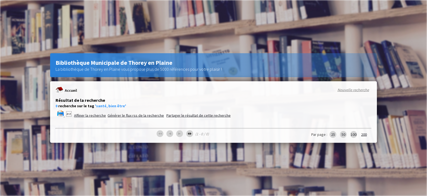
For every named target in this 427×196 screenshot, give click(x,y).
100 (353, 134)
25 (333, 134)
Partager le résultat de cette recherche (198, 115)
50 (343, 134)
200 (364, 134)
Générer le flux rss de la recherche (136, 115)
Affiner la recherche (90, 115)
